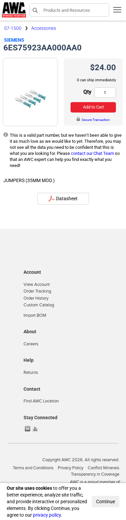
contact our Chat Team (92, 153)
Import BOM (35, 315)
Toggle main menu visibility (117, 11)
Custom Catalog (39, 305)
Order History (36, 298)
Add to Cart (93, 107)
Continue (105, 501)
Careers (31, 344)
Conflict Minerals (103, 468)
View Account (37, 284)
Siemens (14, 40)
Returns (31, 372)
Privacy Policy (70, 468)
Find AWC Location (41, 401)
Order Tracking (37, 291)
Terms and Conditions (33, 468)
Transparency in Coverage (95, 474)
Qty (87, 92)
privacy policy (47, 515)
